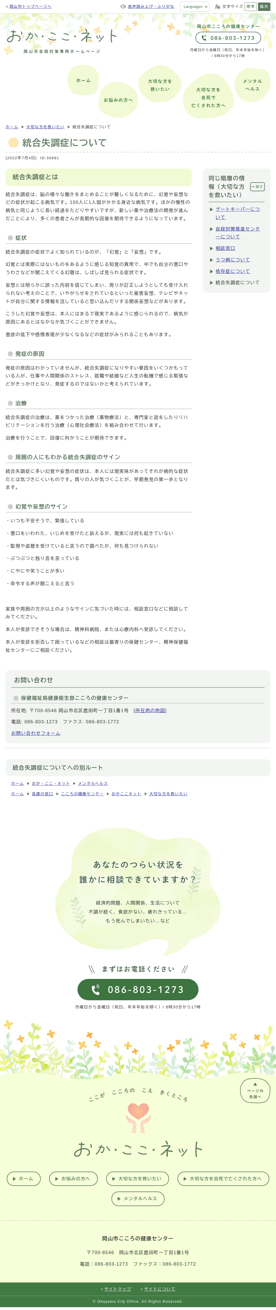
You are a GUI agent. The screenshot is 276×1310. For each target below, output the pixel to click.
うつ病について (233, 260)
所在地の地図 (150, 710)
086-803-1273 (111, 1267)
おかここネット (127, 794)
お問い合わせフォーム (36, 733)
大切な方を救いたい (45, 127)
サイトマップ (117, 1292)
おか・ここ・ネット (51, 784)
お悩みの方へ (125, 1180)
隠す (259, 186)
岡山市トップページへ (31, 6)
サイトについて (160, 1292)
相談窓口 (225, 248)
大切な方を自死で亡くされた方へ (109, 1201)
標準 (251, 6)
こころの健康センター (82, 794)
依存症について (233, 271)
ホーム (12, 127)
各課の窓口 (42, 794)
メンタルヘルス (93, 784)
